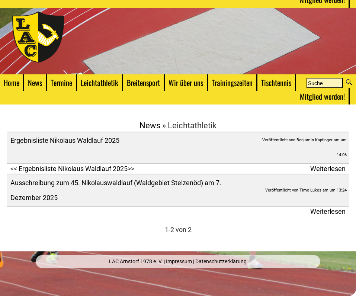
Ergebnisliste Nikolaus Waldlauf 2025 (64, 140)
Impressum (179, 261)
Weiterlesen (328, 169)
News (149, 125)
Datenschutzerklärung (221, 261)
